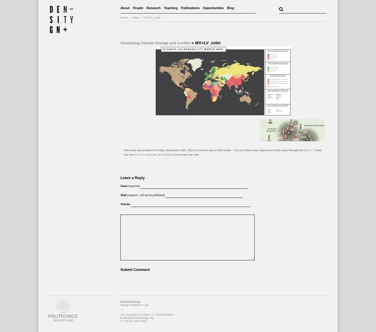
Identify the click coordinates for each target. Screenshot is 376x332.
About (125, 8)
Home (124, 17)
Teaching (171, 8)
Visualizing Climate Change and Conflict (155, 43)
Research (154, 8)
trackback (168, 154)
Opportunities (213, 8)
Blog (230, 8)
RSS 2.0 (309, 150)
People (138, 8)
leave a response (146, 154)
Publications (190, 8)
